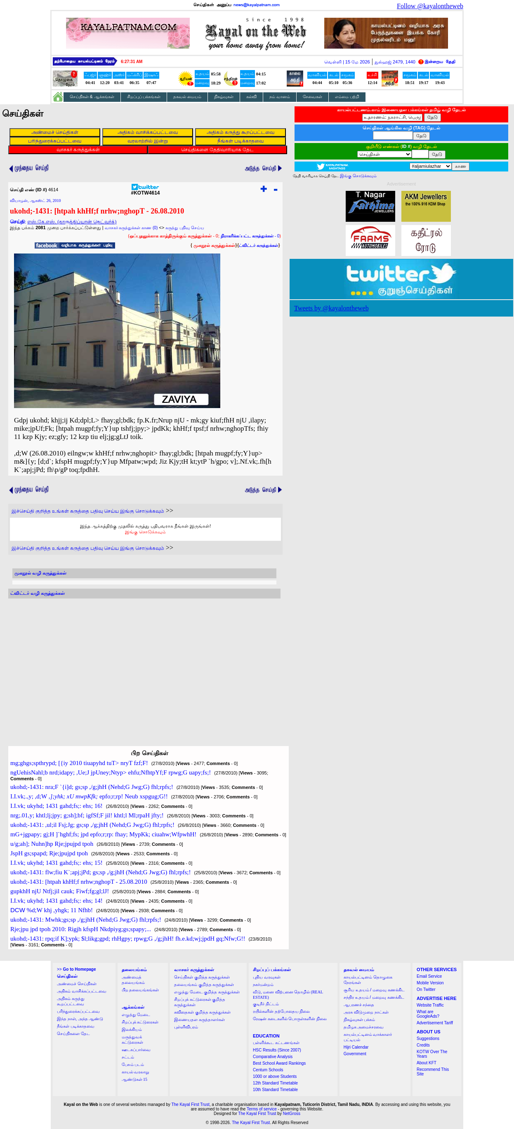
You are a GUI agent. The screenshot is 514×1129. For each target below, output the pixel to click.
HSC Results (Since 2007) (277, 1050)
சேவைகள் (312, 96)
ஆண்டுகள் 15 (135, 1079)
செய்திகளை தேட (73, 1033)
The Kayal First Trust (190, 1104)
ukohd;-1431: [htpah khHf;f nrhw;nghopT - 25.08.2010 (78, 881)
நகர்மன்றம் (263, 984)
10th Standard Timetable (275, 1089)
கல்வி (251, 96)
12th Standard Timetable (275, 1083)
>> (76, 969)
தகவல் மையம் (187, 96)
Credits (423, 1045)
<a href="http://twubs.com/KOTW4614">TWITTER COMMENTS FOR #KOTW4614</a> (144, 664)
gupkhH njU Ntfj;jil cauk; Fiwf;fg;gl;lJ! (59, 891)
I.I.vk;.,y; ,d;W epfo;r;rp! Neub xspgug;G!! (89, 796)
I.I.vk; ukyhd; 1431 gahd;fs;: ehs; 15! (56, 862)
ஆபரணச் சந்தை (359, 1004)
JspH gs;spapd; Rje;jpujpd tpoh (49, 853)
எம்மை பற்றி (347, 96)
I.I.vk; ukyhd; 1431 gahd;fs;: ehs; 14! (56, 900)
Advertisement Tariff (435, 1023)
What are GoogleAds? (428, 1014)
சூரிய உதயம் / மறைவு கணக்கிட (374, 990)
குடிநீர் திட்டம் (266, 1004)
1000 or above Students (275, 1076)
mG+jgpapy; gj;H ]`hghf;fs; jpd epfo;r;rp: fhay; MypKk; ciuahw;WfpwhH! (103, 834)
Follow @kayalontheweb (430, 5)
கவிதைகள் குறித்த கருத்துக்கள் (202, 1012)
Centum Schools (268, 1070)
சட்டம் (128, 1057)
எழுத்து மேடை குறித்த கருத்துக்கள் (207, 992)
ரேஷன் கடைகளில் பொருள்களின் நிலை (290, 1018)
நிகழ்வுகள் (223, 96)
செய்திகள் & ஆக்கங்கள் (92, 96)
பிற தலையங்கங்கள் (140, 990)
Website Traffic (430, 1005)
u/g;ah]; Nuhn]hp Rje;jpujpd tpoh (51, 843)
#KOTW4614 (145, 190)
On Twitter (426, 989)
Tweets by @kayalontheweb (331, 308)
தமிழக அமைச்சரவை (364, 1027)
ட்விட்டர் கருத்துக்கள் (258, 245)
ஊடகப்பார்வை (136, 1049)
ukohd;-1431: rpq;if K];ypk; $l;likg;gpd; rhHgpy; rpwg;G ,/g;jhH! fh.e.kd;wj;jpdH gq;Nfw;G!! (127, 938)
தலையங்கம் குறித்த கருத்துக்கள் (204, 984)
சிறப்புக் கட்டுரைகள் (140, 1022)
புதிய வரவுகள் (267, 977)
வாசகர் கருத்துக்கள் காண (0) (131, 227)
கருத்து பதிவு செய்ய (184, 227)
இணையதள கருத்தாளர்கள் (199, 1019)
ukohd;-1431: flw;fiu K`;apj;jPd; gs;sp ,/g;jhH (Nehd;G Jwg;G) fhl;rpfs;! (100, 872)
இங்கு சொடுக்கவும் (145, 531)
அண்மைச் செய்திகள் (77, 983)
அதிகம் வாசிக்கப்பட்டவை (81, 991)
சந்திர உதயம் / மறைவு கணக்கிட (374, 997)
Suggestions (428, 1038)
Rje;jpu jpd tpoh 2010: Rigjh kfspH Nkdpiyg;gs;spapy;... (80, 929)
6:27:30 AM (131, 61)
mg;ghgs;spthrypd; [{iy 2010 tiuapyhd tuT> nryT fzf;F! (79, 763)
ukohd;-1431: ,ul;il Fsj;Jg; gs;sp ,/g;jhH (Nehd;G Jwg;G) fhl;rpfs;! (92, 825)
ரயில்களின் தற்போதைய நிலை (281, 1011)
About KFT (426, 1063)
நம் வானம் (279, 96)
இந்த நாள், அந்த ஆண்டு (80, 1018)
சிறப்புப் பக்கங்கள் (144, 96)
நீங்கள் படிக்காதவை (75, 1026)
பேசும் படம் (133, 1064)
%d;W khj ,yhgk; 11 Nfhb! (51, 910)
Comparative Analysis (272, 1056)
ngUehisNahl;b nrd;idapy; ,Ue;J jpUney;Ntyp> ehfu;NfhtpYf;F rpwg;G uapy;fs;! (110, 772)
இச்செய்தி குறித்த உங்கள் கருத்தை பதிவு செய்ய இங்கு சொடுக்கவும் (88, 511)
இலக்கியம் (132, 1029)
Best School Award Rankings (279, 1063)
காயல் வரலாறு (135, 1072)
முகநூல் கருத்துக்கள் (214, 245)
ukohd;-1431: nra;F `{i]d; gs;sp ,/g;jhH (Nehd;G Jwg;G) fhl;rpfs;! (91, 787)
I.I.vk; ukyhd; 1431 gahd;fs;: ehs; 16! (56, 806)
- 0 (250, 236)
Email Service (429, 976)
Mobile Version (430, 983)
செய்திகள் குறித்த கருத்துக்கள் (202, 977)
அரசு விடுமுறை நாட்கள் (366, 1012)
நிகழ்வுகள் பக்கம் (359, 1019)
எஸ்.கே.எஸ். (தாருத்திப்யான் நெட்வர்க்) (71, 222)
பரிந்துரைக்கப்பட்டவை (78, 1011)
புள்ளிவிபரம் (186, 1027)
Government (355, 1054)
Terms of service (262, 1109)
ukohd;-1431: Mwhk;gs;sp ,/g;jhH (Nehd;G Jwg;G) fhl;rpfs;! (85, 919)
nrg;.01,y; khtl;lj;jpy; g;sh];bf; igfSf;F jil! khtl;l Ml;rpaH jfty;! (87, 815)
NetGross (291, 1113)
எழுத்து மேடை (136, 1014)
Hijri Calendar (356, 1047)
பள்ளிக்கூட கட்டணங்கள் (276, 1042)
